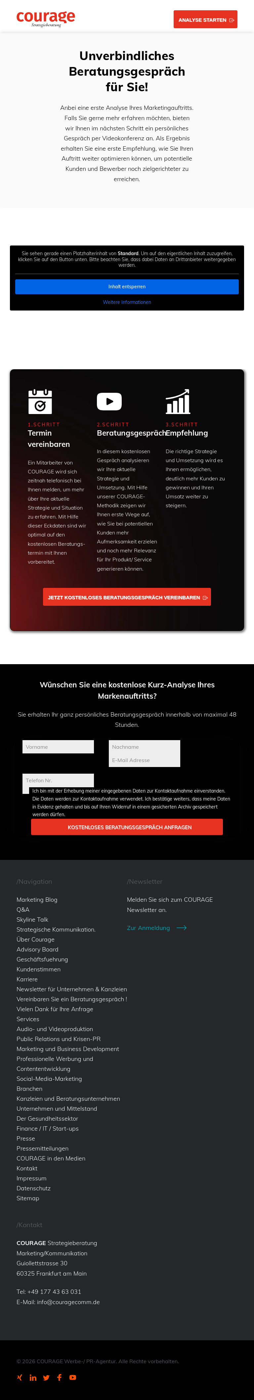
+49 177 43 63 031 (54, 1291)
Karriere (27, 979)
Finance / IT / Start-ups (48, 1128)
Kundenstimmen (39, 969)
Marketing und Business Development (68, 1049)
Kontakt (27, 1168)
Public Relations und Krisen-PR (59, 1039)
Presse (26, 1138)
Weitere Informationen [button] (127, 302)
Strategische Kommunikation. (56, 929)
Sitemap (28, 1198)
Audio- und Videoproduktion (55, 1029)
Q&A (23, 909)
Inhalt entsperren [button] (127, 287)
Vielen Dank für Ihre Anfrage (55, 1009)
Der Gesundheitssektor (47, 1118)
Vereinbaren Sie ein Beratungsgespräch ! (72, 999)
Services (28, 1019)
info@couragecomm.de (68, 1302)
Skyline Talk (32, 919)
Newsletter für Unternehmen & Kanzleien (72, 989)
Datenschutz (34, 1188)
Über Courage (36, 939)
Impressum (32, 1178)
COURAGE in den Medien (51, 1158)
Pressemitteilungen (42, 1148)
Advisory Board (38, 949)
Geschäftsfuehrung (42, 959)
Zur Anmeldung (148, 928)
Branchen (29, 1088)
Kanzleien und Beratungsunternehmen (68, 1098)
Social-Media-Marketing (49, 1079)
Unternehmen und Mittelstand (57, 1108)
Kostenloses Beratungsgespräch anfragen (129, 827)
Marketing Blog (37, 899)
